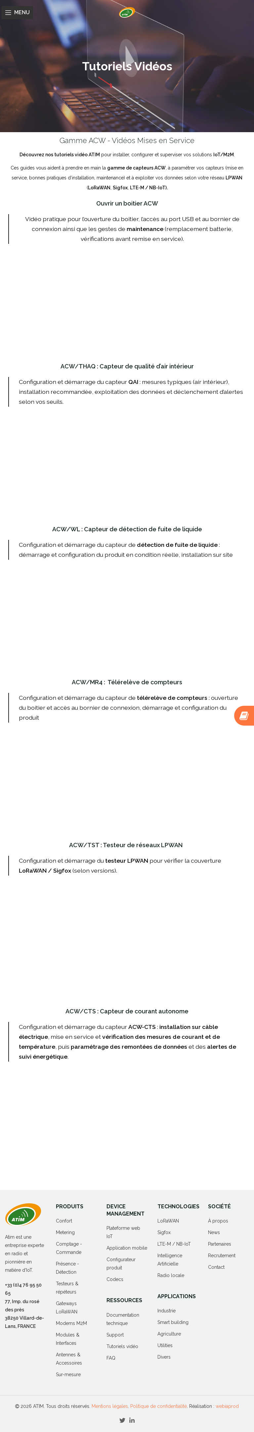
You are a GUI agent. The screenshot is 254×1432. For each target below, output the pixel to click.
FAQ (110, 1358)
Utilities (165, 1345)
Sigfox (164, 1232)
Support (115, 1335)
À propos (218, 1221)
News (214, 1232)
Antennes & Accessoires (69, 1359)
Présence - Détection (67, 1268)
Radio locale (170, 1275)
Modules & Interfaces (67, 1339)
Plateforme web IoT (123, 1232)
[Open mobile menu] (17, 12)
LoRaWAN (168, 1221)
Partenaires (219, 1244)
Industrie (166, 1310)
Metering (65, 1232)
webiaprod (227, 1406)
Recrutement (221, 1255)
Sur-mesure (68, 1374)
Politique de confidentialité (158, 1406)
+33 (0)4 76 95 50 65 (23, 1289)
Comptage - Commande (69, 1248)
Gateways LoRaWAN (66, 1307)
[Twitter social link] (122, 1420)
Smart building (173, 1322)
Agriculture (169, 1334)
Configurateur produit (121, 1263)
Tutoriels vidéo (122, 1346)
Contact (216, 1267)
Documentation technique (122, 1319)
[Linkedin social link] (132, 1420)
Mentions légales (110, 1406)
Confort (64, 1221)
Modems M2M (71, 1323)
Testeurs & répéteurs (67, 1288)
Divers (164, 1357)
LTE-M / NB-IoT (174, 1244)
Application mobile (126, 1248)
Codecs (114, 1279)
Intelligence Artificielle (169, 1259)
